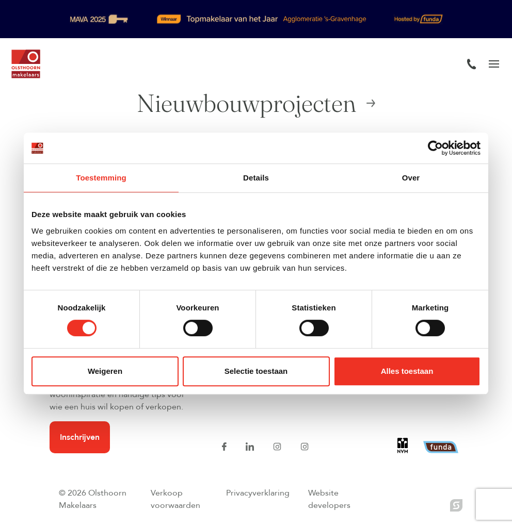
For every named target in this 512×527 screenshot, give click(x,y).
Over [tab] (411, 177)
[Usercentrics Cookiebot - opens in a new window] (435, 148)
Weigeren (105, 371)
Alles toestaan (407, 371)
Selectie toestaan (256, 371)
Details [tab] (256, 177)
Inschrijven (80, 437)
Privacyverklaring (258, 493)
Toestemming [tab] (101, 177)
